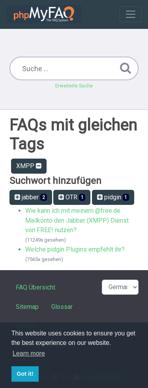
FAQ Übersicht (35, 287)
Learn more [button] (29, 353)
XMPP (28, 166)
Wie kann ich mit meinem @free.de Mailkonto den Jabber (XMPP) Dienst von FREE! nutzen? (77, 220)
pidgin (113, 197)
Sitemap (27, 306)
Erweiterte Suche (74, 86)
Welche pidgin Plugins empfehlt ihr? (75, 249)
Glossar (62, 306)
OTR (72, 197)
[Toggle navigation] (131, 14)
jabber (31, 197)
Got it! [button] (25, 374)
